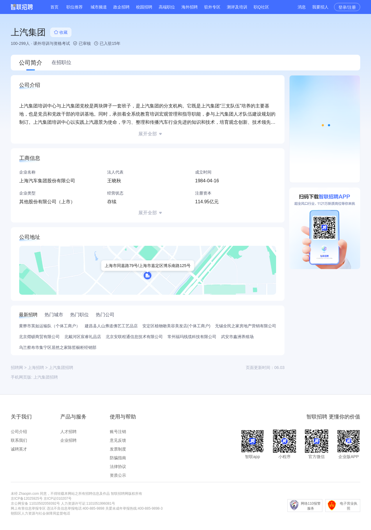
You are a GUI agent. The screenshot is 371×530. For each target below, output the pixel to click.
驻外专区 (212, 7)
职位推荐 (74, 7)
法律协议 (118, 466)
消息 (302, 7)
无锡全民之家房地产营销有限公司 (245, 326)
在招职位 (61, 62)
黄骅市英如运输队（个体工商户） (49, 326)
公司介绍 (19, 431)
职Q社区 (261, 7)
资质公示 (118, 475)
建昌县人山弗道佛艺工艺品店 (111, 326)
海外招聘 (189, 7)
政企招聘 (121, 7)
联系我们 (19, 440)
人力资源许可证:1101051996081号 (88, 503)
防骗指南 (118, 457)
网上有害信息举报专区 (28, 508)
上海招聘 (36, 367)
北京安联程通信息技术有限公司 (134, 336)
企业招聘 (68, 440)
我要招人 (320, 7)
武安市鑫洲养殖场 (237, 336)
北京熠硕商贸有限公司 (39, 336)
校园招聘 (144, 7)
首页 (54, 7)
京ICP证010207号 (58, 499)
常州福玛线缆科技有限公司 (191, 336)
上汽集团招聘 (45, 377)
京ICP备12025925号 (27, 499)
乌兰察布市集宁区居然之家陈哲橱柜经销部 (57, 347)
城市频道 (99, 7)
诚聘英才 (19, 449)
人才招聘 (68, 431)
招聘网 (17, 367)
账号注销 (118, 431)
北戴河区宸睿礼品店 (82, 336)
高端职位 (167, 7)
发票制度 (118, 449)
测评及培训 (237, 7)
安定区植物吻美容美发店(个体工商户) (176, 326)
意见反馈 (118, 440)
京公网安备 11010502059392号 (35, 503)
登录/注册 (347, 7)
